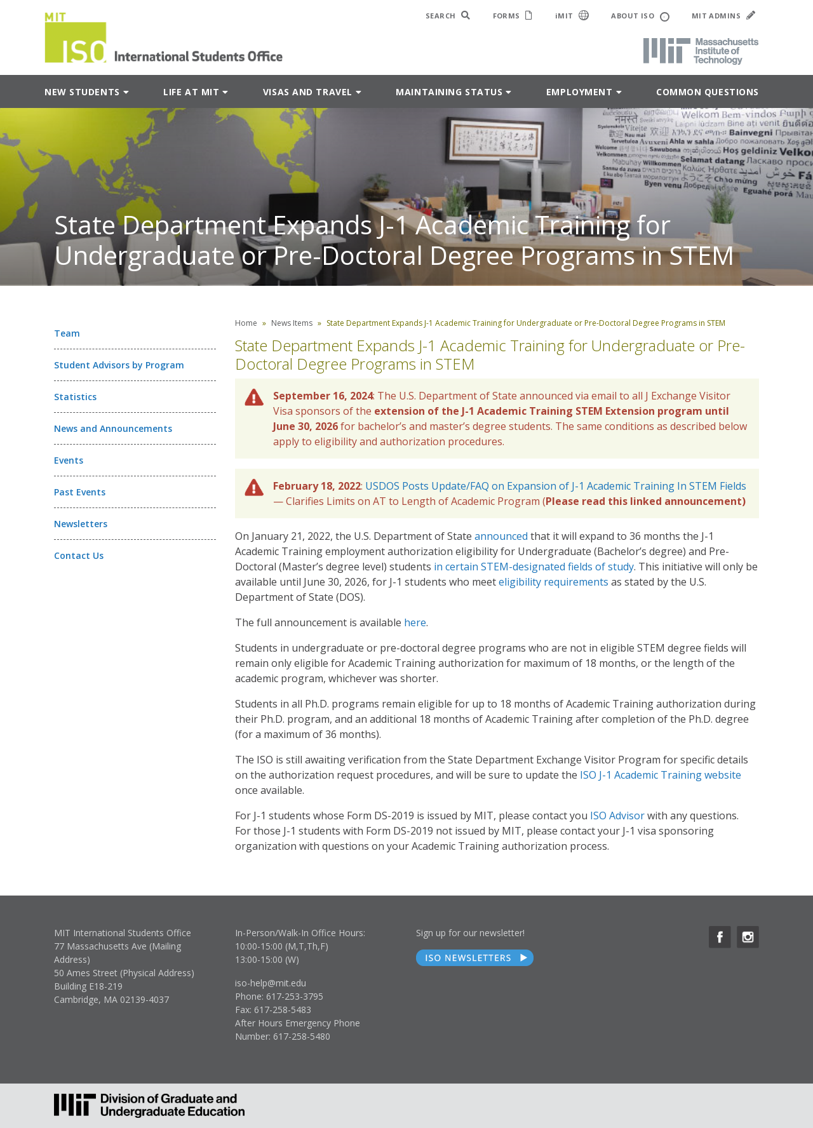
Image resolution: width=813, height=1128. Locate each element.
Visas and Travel (308, 92)
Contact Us (79, 555)
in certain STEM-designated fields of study (534, 567)
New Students (82, 92)
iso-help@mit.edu (270, 983)
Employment (579, 92)
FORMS (513, 15)
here (415, 622)
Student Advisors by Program (119, 365)
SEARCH (448, 15)
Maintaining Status (449, 92)
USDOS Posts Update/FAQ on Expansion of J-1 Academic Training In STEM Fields (555, 486)
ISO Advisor (617, 815)
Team (67, 333)
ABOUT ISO (640, 16)
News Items (291, 323)
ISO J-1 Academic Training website (660, 775)
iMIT (572, 15)
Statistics (75, 397)
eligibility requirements (553, 582)
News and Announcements (113, 428)
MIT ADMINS (723, 15)
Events (68, 460)
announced (501, 536)
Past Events (79, 492)
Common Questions (707, 92)
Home (246, 323)
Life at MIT (191, 92)
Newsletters (80, 524)
